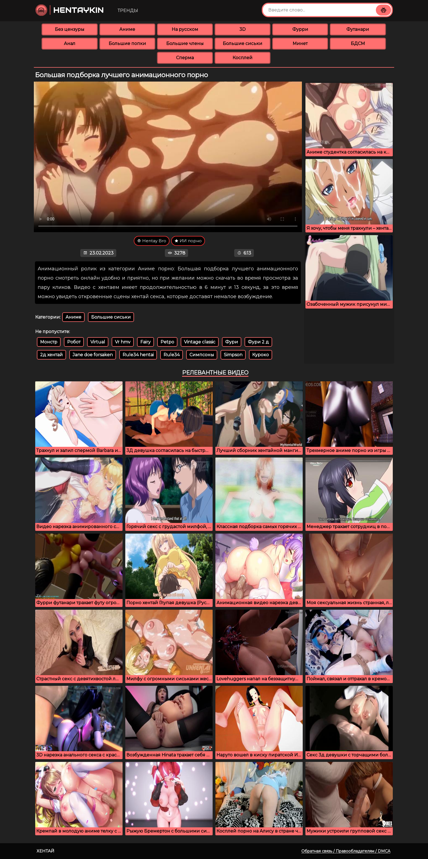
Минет (300, 43)
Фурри (300, 29)
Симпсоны (201, 354)
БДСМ (358, 43)
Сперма (185, 57)
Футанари (357, 29)
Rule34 (172, 354)
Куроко (260, 354)
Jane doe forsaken (93, 354)
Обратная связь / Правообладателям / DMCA (345, 851)
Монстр (48, 342)
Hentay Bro (151, 240)
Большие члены (185, 43)
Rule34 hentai (138, 354)
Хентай (45, 851)
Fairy (145, 342)
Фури (231, 342)
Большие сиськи (242, 43)
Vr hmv (122, 342)
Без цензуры (69, 29)
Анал (69, 43)
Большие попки (127, 43)
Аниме (127, 29)
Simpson (233, 354)
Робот (74, 342)
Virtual (97, 342)
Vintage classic (199, 342)
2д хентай (51, 354)
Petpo (167, 342)
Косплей (242, 57)
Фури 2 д (258, 342)
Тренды (128, 10)
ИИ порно (188, 240)
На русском (185, 29)
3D (242, 29)
